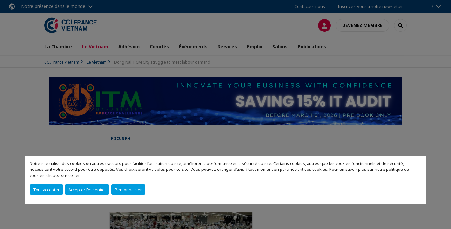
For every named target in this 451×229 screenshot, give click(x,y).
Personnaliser (128, 189)
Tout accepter (46, 189)
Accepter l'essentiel (87, 189)
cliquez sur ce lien (63, 175)
